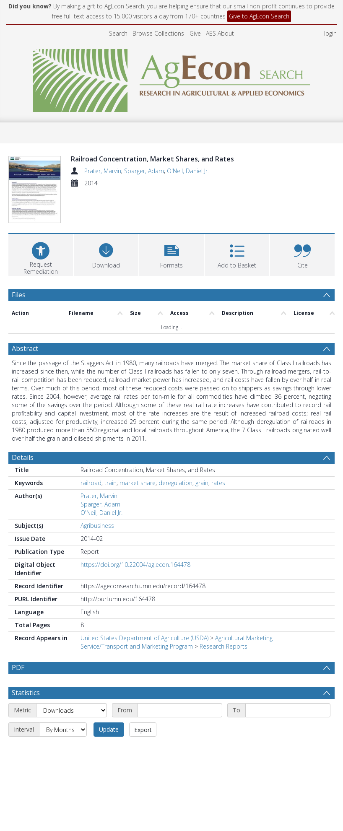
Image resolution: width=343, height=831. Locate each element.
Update (109, 697)
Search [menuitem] (118, 33)
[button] (171, 221)
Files (19, 261)
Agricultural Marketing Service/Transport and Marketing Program (177, 609)
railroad (91, 450)
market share (138, 450)
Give (195, 33)
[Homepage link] (172, 78)
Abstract (25, 315)
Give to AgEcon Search (259, 16)
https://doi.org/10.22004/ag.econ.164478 (135, 532)
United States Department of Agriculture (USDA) (144, 605)
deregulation (175, 450)
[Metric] (71, 677)
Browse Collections (158, 33)
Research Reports (223, 614)
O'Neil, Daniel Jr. (188, 171)
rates (218, 450)
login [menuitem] (330, 33)
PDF (18, 634)
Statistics (26, 660)
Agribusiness (97, 493)
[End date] (287, 677)
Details (23, 424)
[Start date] (179, 677)
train (110, 450)
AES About (220, 33)
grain (201, 450)
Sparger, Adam (144, 171)
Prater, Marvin (102, 171)
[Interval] (63, 697)
